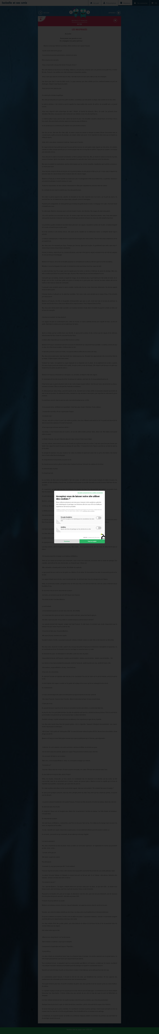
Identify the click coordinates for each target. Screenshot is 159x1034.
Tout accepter (92, 541)
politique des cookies (88, 511)
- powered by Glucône (91, 537)
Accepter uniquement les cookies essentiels (90, 492)
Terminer (67, 541)
